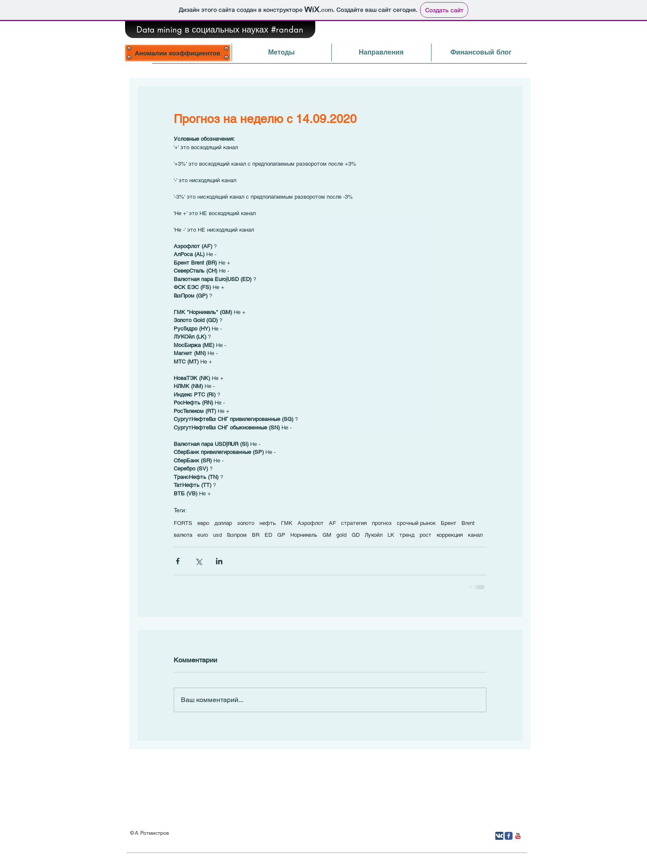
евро (203, 523)
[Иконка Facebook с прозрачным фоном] (509, 836)
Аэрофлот (311, 523)
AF (332, 523)
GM (326, 535)
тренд (407, 535)
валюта (183, 535)
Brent (468, 523)
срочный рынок (416, 523)
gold (341, 535)
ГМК (286, 523)
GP (281, 535)
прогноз (382, 523)
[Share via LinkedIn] (219, 561)
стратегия (354, 523)
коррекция (450, 535)
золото (245, 523)
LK (391, 535)
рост (425, 535)
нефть (267, 523)
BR (255, 535)
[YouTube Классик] (518, 836)
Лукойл (373, 535)
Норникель (303, 535)
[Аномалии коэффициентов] (177, 52)
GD (356, 535)
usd (217, 535)
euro (202, 535)
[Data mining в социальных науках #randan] (220, 29)
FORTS (183, 523)
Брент (448, 523)
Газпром (237, 535)
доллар (223, 523)
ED (268, 535)
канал (475, 535)
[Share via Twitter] (198, 561)
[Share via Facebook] (178, 561)
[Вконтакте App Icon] (499, 836)
